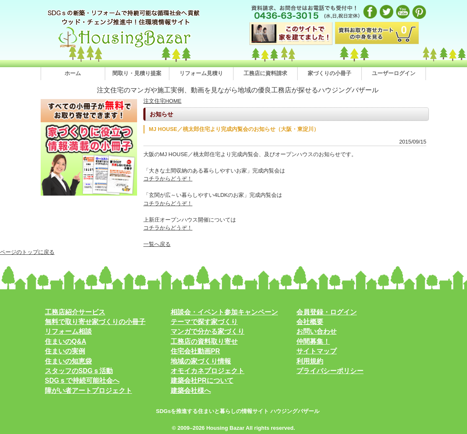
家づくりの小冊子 (329, 73)
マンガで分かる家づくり (207, 331)
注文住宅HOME (162, 101)
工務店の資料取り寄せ (204, 341)
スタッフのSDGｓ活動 (79, 370)
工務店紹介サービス (75, 312)
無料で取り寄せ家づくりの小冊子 (95, 321)
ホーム (73, 73)
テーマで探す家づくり (204, 321)
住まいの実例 (65, 351)
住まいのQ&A (65, 341)
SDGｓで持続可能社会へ (82, 380)
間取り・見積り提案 (136, 73)
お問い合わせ (316, 331)
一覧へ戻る (157, 244)
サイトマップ (316, 351)
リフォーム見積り (201, 73)
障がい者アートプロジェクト (88, 390)
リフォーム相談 (68, 331)
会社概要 (309, 321)
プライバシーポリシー (329, 370)
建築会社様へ (191, 390)
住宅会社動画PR (195, 351)
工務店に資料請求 (265, 73)
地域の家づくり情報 (201, 361)
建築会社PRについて (202, 380)
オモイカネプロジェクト (207, 370)
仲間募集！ (313, 341)
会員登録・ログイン (326, 312)
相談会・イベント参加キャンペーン (224, 312)
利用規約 (309, 361)
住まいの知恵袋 (68, 361)
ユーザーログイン (393, 73)
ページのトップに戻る (27, 252)
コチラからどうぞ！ (167, 178)
